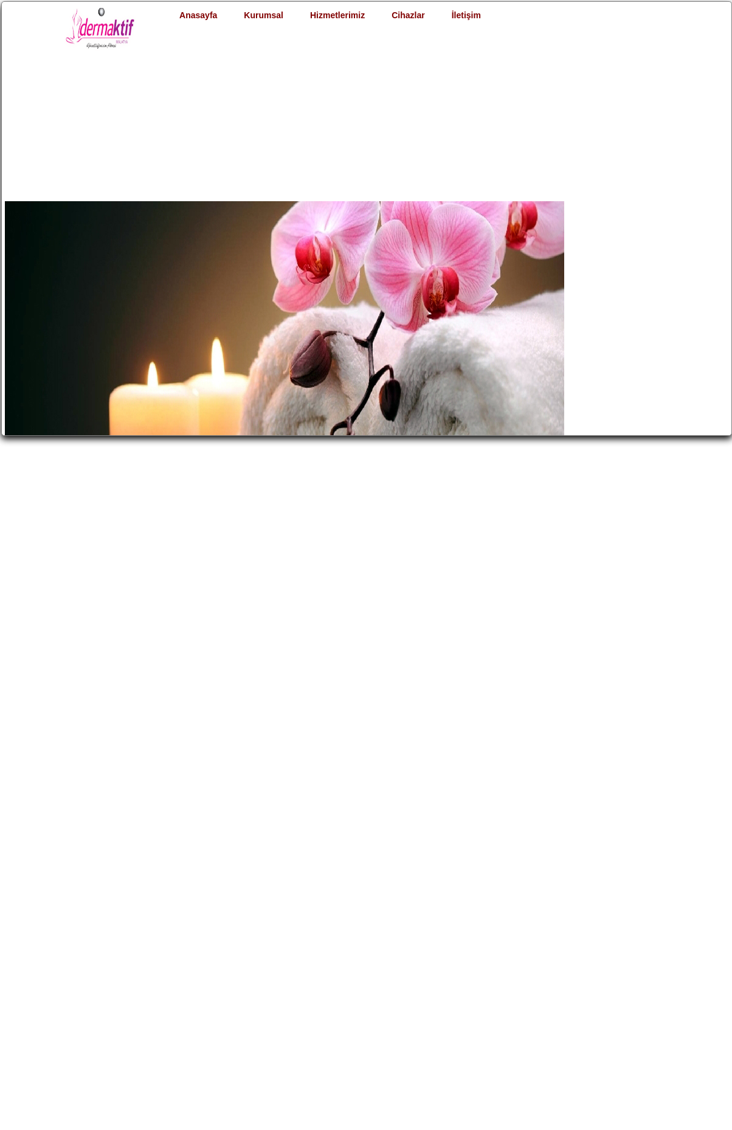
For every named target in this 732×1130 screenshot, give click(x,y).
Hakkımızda (164, 965)
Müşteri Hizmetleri (179, 978)
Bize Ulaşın (518, 965)
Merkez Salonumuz (180, 992)
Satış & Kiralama (411, 965)
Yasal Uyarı (162, 1018)
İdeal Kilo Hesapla (296, 965)
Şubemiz (157, 1005)
